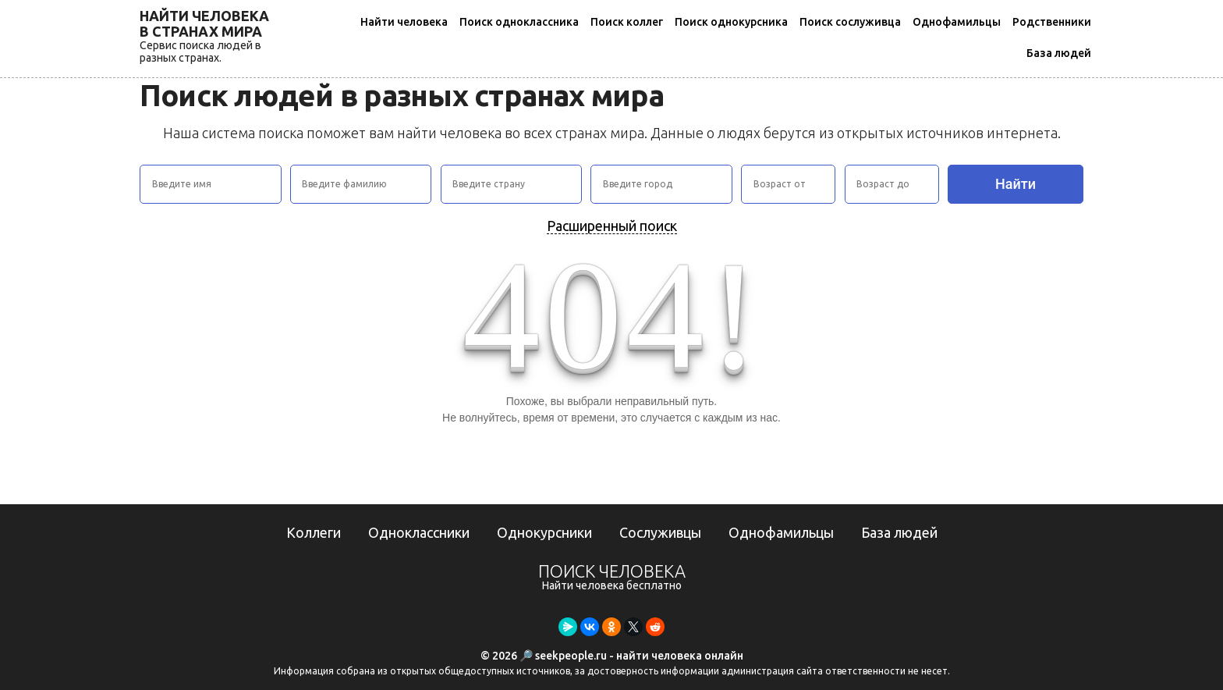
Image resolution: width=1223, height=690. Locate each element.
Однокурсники (544, 532)
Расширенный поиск (612, 225)
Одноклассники (419, 532)
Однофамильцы (957, 22)
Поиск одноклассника (519, 22)
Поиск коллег (626, 22)
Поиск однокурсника (731, 22)
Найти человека (404, 22)
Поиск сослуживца (850, 22)
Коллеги (313, 532)
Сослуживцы (660, 532)
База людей (1058, 53)
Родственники (1051, 22)
